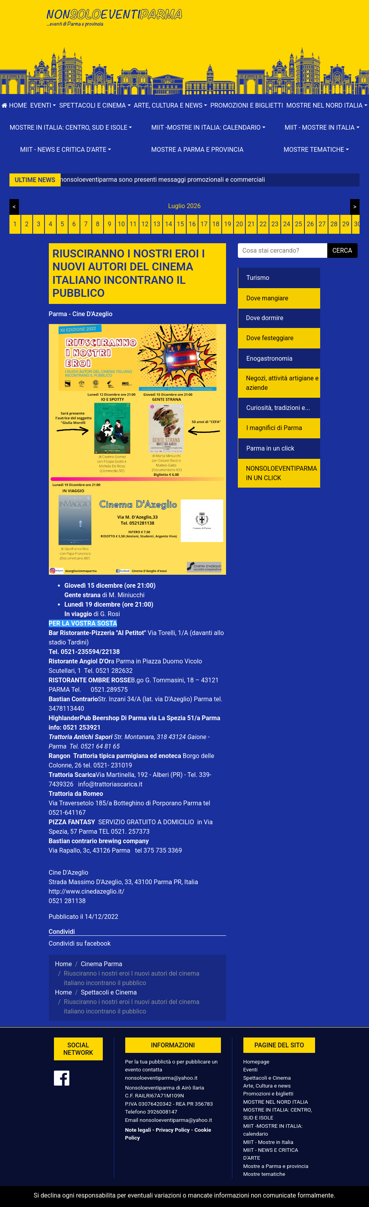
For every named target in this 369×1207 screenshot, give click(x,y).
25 (298, 224)
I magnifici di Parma (274, 428)
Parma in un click (271, 448)
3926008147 (162, 1111)
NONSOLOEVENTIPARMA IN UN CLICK (281, 473)
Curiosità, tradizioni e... (278, 408)
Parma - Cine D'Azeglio (81, 314)
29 (345, 224)
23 (274, 224)
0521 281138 (67, 901)
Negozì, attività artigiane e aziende (282, 382)
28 (333, 224)
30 (357, 224)
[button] (43, 106)
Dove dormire (265, 318)
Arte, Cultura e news (267, 1085)
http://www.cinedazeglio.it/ (86, 891)
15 (180, 224)
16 (192, 224)
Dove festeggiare (270, 338)
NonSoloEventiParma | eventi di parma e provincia (114, 22)
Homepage (256, 1061)
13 (156, 224)
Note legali (138, 1130)
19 (227, 224)
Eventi (250, 1069)
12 (144, 224)
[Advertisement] (256, 32)
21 (251, 224)
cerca (342, 250)
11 (133, 224)
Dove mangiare (268, 298)
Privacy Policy (172, 1130)
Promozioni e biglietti (246, 105)
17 (204, 224)
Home (14, 105)
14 (168, 224)
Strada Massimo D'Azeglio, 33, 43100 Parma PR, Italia (123, 882)
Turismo (258, 277)
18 (215, 224)
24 (286, 224)
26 (310, 224)
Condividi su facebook (80, 943)
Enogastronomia (270, 358)
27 (322, 224)
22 (263, 224)
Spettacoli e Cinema (267, 1078)
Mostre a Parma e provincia (197, 149)
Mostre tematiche (264, 1174)
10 (121, 224)
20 (239, 224)
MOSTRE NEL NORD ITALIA (275, 1102)
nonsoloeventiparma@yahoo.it (161, 1078)
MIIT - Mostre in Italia (268, 1142)
